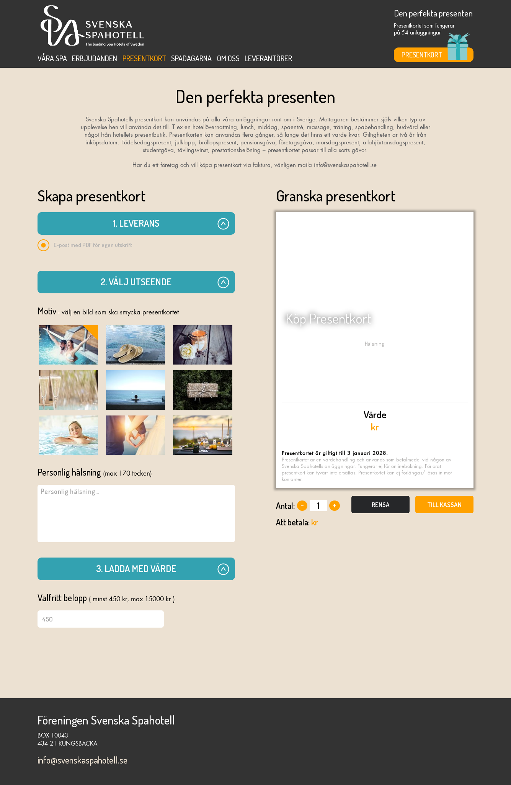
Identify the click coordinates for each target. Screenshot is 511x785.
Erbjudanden (94, 58)
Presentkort (144, 58)
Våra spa (52, 58)
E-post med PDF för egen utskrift (85, 245)
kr (375, 420)
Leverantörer (268, 58)
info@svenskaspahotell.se (82, 760)
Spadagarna (191, 58)
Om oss (228, 58)
